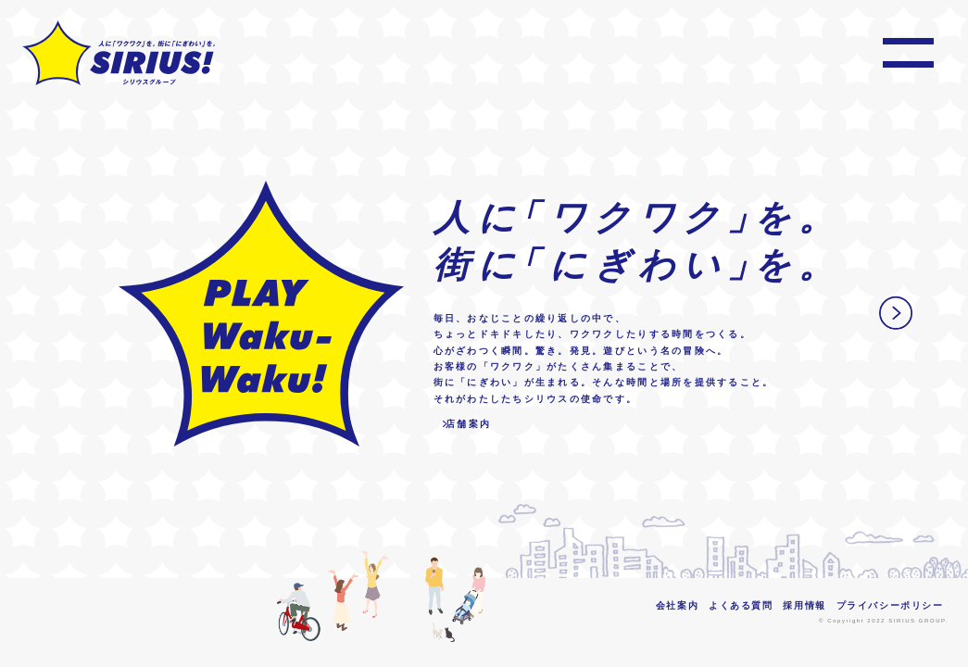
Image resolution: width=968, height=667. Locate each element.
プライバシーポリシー (890, 605)
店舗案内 (468, 424)
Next (895, 313)
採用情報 (804, 605)
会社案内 (677, 605)
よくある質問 (741, 605)
